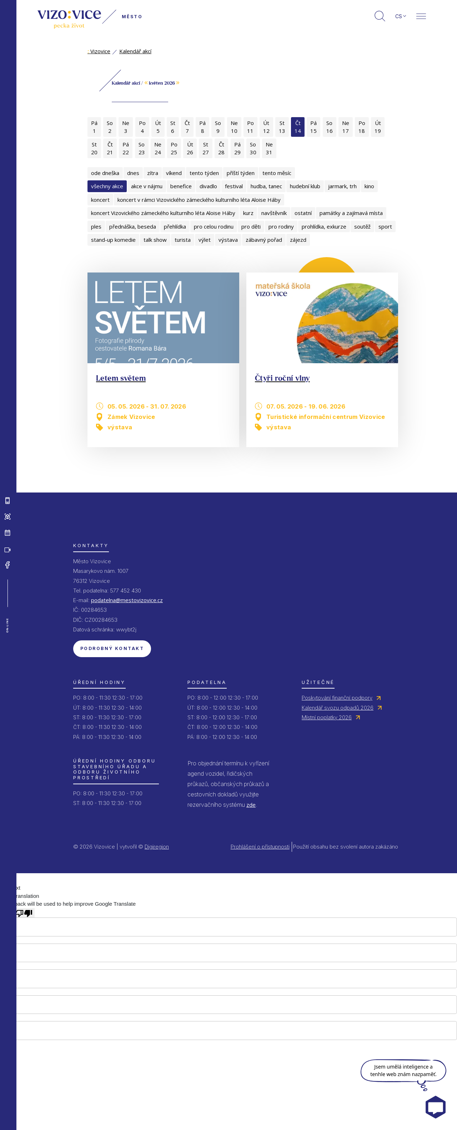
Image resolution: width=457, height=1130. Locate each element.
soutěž (362, 226)
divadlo (208, 186)
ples (96, 226)
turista (183, 239)
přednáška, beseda (132, 226)
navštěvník (274, 212)
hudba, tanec (266, 186)
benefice (181, 186)
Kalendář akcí (135, 51)
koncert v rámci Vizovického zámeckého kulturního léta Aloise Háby (199, 199)
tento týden (204, 172)
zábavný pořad (264, 239)
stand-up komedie (113, 239)
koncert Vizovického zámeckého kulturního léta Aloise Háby (163, 212)
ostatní (303, 212)
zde (251, 804)
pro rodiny (281, 226)
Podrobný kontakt (112, 648)
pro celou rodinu (213, 226)
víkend (174, 172)
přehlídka (175, 226)
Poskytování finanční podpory (337, 697)
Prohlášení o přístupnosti (260, 846)
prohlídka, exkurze (324, 226)
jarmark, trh (342, 186)
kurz (248, 212)
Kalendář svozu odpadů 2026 (337, 707)
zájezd (298, 239)
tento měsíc (276, 172)
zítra (152, 172)
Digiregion (157, 846)
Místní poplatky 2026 (327, 717)
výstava (228, 239)
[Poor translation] (24, 913)
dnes (133, 172)
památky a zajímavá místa (351, 212)
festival (234, 186)
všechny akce (107, 186)
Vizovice (98, 51)
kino (369, 186)
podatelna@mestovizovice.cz (127, 600)
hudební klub (305, 186)
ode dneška (105, 172)
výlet (205, 239)
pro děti (251, 226)
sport (385, 226)
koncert (100, 199)
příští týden (241, 172)
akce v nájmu (146, 186)
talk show (155, 239)
